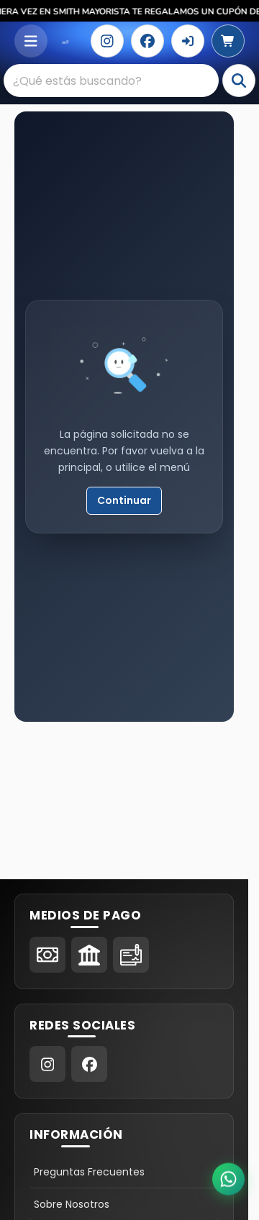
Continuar (124, 500)
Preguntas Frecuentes (89, 1172)
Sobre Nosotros (71, 1204)
